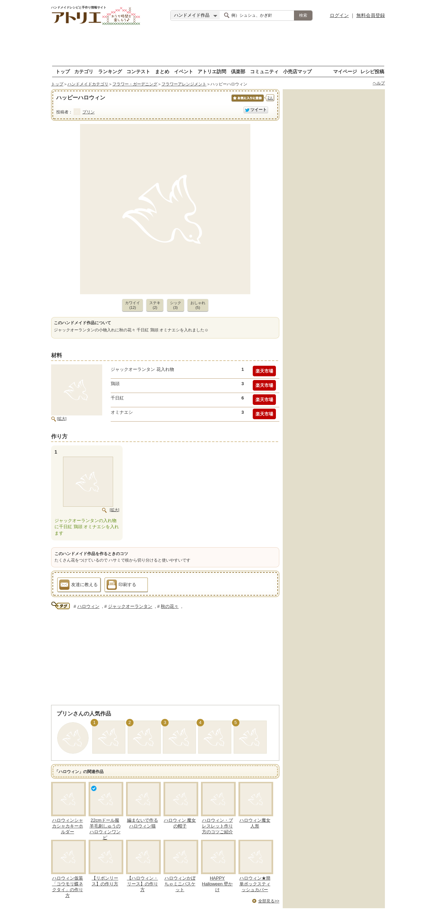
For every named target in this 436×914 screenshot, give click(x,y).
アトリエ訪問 (212, 71)
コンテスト (138, 71)
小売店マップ (297, 71)
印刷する (121, 586)
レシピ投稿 (372, 71)
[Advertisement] (218, 46)
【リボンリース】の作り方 (105, 881)
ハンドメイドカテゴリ (87, 84)
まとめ (162, 71)
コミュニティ (264, 71)
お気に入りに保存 (247, 101)
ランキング (110, 71)
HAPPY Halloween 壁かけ (217, 884)
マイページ (345, 71)
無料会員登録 (370, 15)
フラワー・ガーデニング (134, 84)
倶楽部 (238, 71)
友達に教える (78, 586)
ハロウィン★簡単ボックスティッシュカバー (254, 884)
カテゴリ (83, 71)
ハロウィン (88, 606)
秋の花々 (169, 606)
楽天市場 (264, 371)
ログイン (339, 15)
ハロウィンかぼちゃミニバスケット (180, 884)
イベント (183, 71)
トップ (63, 71)
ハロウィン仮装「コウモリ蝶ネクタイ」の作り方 (67, 887)
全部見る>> (268, 901)
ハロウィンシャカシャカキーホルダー (67, 826)
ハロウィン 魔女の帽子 (180, 823)
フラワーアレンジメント (183, 84)
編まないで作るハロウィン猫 (142, 823)
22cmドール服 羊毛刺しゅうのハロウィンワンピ (105, 829)
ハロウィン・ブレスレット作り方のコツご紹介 (217, 826)
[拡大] (61, 418)
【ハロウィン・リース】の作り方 (142, 884)
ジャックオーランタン (130, 606)
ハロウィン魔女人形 (254, 823)
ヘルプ (379, 83)
